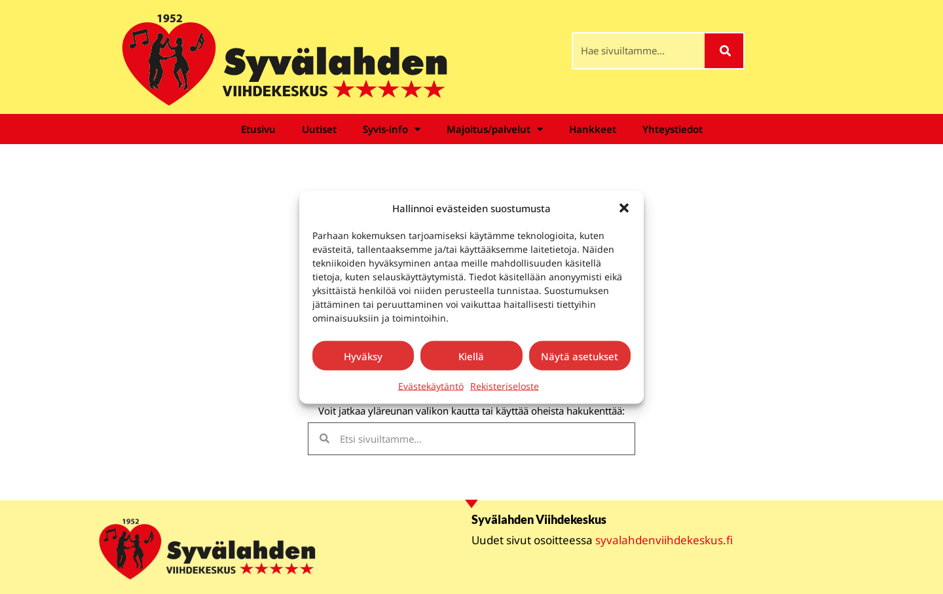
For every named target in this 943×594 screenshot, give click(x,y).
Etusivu (258, 129)
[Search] (724, 50)
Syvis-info (391, 129)
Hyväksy (363, 355)
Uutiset (319, 129)
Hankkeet (592, 129)
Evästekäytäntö (431, 386)
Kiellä (471, 355)
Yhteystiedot (672, 129)
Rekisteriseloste (504, 386)
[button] (624, 207)
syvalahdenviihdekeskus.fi (664, 540)
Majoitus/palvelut (495, 129)
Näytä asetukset (579, 355)
